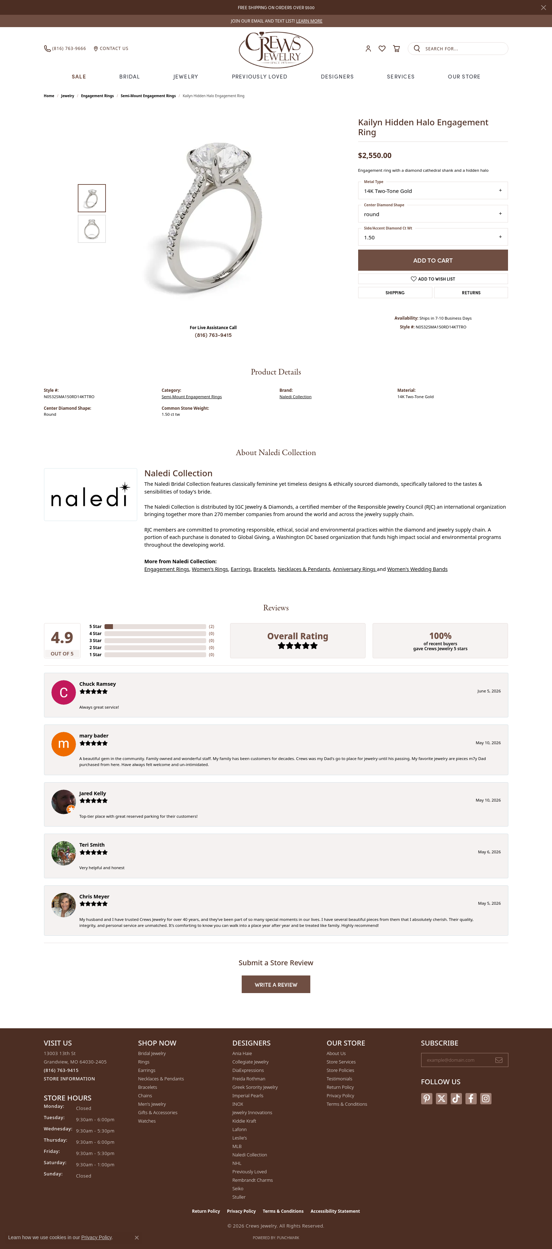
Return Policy (340, 1087)
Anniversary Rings (355, 569)
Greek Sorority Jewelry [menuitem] (255, 1087)
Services (400, 76)
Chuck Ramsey (98, 683)
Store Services (341, 1062)
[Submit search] (417, 49)
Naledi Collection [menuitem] (250, 1154)
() (211, 626)
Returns (471, 292)
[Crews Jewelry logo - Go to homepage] (276, 48)
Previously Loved (259, 76)
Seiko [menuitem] (238, 1188)
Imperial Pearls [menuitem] (248, 1095)
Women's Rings (210, 569)
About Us (336, 1053)
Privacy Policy (340, 1095)
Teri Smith (92, 844)
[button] (368, 48)
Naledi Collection (296, 396)
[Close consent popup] (137, 1238)
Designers (337, 76)
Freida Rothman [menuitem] (249, 1078)
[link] (276, 21)
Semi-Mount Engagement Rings (148, 95)
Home (49, 95)
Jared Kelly (93, 793)
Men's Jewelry (152, 1104)
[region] (215, 213)
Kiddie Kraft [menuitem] (244, 1121)
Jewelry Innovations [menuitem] (252, 1112)
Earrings (240, 569)
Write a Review (276, 984)
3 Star (95, 641)
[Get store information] (69, 1079)
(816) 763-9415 (213, 334)
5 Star (95, 626)
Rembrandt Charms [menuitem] (253, 1180)
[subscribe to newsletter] (499, 1060)
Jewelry (187, 76)
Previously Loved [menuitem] (250, 1171)
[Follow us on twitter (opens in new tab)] (441, 1098)
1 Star (95, 655)
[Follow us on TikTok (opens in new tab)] (456, 1098)
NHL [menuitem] (237, 1163)
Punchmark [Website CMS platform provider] (288, 1237)
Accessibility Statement (335, 1211)
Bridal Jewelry (152, 1053)
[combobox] (467, 49)
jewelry (67, 95)
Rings (144, 1062)
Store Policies (340, 1070)
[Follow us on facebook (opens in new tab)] (471, 1098)
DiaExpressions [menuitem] (248, 1070)
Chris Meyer (94, 896)
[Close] (543, 7)
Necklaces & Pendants (304, 569)
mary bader (94, 735)
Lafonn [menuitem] (240, 1129)
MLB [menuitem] (237, 1146)
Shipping (395, 292)
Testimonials (340, 1078)
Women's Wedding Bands (417, 569)
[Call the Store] (61, 1070)
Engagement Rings (97, 95)
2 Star (95, 648)
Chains (145, 1095)
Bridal (131, 76)
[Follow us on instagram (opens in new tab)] (485, 1098)
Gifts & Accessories (158, 1112)
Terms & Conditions (347, 1104)
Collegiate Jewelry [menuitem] (251, 1062)
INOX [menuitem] (238, 1104)
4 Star (95, 633)
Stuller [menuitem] (239, 1197)
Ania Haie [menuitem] (242, 1053)
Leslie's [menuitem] (240, 1138)
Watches (147, 1121)
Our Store (463, 76)
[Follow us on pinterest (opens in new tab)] (426, 1098)
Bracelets (264, 569)
